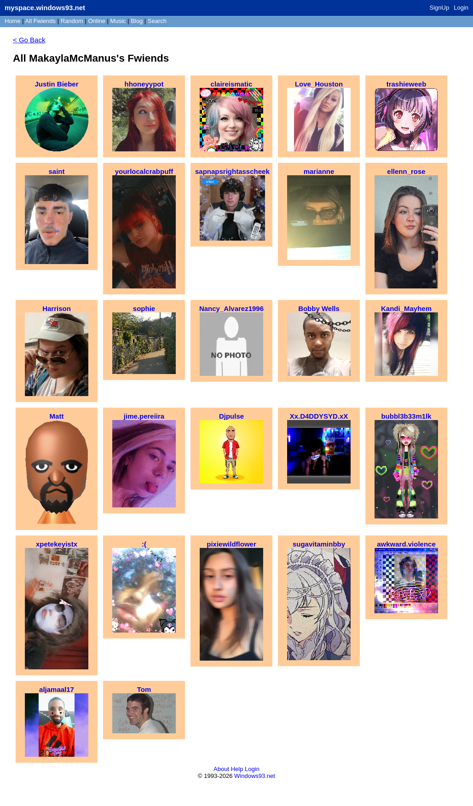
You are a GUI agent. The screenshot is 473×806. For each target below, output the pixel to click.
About (221, 769)
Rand (72, 20)
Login (461, 7)
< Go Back (29, 40)
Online (96, 20)
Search (157, 20)
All (40, 20)
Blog (137, 20)
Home (13, 20)
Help (237, 769)
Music (118, 20)
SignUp (440, 7)
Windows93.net (254, 775)
